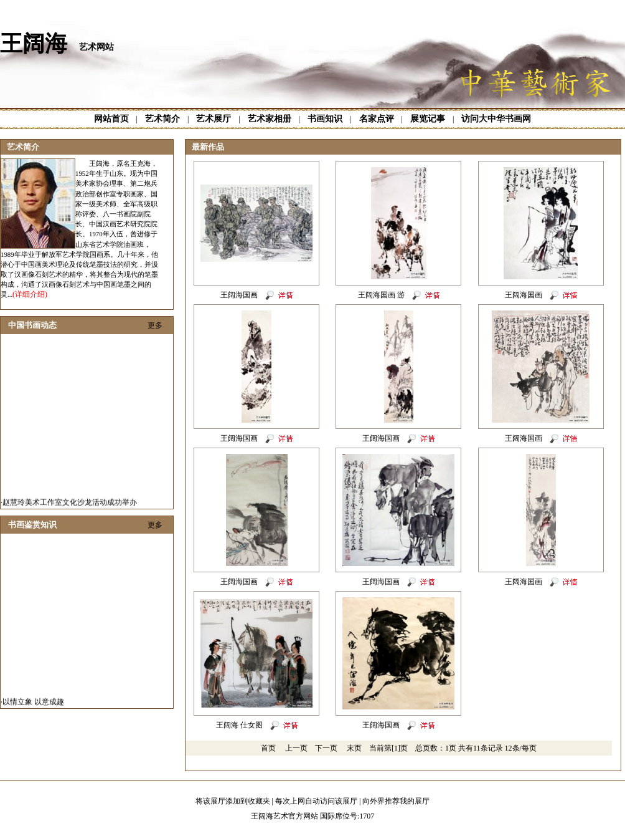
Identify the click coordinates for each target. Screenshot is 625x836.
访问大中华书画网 (496, 118)
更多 (155, 325)
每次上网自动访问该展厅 (316, 801)
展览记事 (427, 118)
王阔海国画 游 (381, 295)
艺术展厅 (213, 118)
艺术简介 (162, 118)
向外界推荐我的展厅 (396, 801)
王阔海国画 (239, 295)
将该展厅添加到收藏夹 (232, 801)
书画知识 (325, 118)
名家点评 (376, 118)
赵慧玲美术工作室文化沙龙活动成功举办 (69, 505)
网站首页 (111, 118)
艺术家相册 (269, 118)
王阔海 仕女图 (239, 725)
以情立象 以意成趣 (33, 704)
